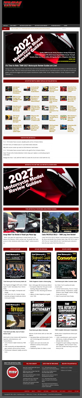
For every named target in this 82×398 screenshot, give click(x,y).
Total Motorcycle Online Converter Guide (66, 281)
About (33, 391)
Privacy (39, 391)
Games (65, 25)
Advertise (27, 391)
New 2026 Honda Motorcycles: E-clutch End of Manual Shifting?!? (31, 375)
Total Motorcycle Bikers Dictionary (38, 330)
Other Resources (55, 25)
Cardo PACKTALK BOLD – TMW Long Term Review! (59, 235)
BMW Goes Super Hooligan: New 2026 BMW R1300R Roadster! (31, 372)
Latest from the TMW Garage (50, 363)
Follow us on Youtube (66, 370)
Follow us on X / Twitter (66, 367)
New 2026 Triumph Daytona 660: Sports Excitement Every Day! (31, 368)
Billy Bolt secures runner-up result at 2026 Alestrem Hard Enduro (20, 147)
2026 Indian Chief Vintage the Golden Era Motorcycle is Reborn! (31, 383)
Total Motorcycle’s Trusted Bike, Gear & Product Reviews (41, 209)
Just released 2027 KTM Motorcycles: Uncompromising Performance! (17, 90)
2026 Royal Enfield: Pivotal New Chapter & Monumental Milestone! (53, 128)
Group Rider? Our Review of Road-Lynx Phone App (19, 235)
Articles (5, 25)
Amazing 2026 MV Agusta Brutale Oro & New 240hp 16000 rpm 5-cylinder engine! (17, 128)
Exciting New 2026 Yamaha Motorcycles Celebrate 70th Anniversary (72, 128)
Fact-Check (62, 391)
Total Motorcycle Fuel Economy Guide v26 (14, 281)
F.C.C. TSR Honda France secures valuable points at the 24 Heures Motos (23, 142)
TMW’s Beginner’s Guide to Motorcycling (40, 281)
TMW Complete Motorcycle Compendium (66, 330)
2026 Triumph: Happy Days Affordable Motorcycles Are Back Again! (17, 119)
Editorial (46, 391)
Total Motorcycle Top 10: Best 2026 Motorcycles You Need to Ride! (30, 379)
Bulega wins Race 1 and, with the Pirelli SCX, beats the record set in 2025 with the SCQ (26, 157)
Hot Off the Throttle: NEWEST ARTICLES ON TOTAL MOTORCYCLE (41, 81)
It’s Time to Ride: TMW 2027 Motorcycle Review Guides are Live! (31, 65)
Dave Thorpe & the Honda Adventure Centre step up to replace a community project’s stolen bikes (50, 385)
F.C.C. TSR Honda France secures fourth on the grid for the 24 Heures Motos (24, 150)
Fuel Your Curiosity (31, 363)
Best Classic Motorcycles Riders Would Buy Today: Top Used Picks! (53, 99)
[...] (12, 74)
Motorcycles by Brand (41, 25)
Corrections (54, 391)
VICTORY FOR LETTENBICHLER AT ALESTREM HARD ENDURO (20, 144)
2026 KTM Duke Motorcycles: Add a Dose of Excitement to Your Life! (53, 109)
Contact (70, 391)
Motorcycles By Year (25, 25)
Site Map (77, 391)
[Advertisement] (52, 12)
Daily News (13, 25)
